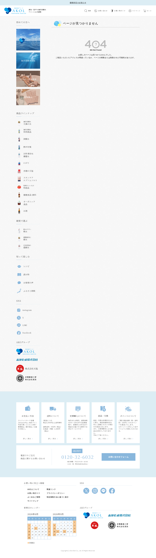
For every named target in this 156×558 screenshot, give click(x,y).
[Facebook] (112, 491)
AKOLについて (33, 489)
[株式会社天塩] (94, 525)
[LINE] (103, 491)
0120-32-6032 (77, 457)
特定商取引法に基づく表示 (58, 497)
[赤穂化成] (119, 515)
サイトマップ (32, 501)
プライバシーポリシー (56, 493)
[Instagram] (95, 491)
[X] (86, 491)
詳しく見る (27, 438)
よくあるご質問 (33, 497)
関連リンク (51, 489)
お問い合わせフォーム (118, 456)
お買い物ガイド (33, 493)
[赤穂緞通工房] (119, 525)
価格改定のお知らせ (78, 2)
